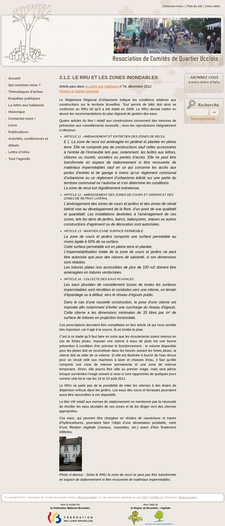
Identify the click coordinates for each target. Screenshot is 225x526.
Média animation (188, 497)
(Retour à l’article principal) (79, 91)
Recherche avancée (203, 118)
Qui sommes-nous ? (24, 85)
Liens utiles (212, 6)
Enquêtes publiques (24, 98)
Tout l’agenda (19, 159)
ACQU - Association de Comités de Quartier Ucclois (168, 59)
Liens (12, 125)
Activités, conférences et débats (28, 142)
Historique (16, 112)
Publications (18, 132)
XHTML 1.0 (156, 497)
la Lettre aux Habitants (102, 86)
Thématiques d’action (25, 92)
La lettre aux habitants (26, 105)
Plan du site (195, 6)
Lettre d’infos (19, 152)
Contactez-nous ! (173, 6)
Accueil (14, 78)
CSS (144, 497)
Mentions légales (87, 497)
